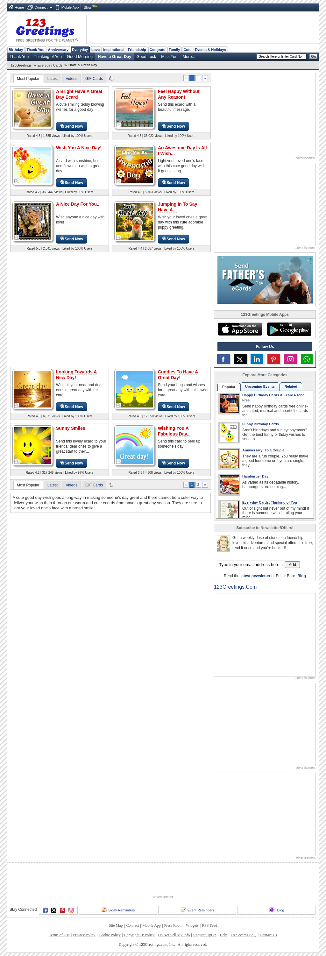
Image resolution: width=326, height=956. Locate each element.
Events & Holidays (210, 50)
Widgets (192, 925)
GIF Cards (94, 78)
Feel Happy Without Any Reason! (179, 94)
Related (291, 386)
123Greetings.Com (235, 587)
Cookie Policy (109, 935)
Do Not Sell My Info (174, 935)
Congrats (157, 50)
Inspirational (113, 50)
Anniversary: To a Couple (263, 450)
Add (292, 564)
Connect (40, 7)
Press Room (173, 925)
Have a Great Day (114, 56)
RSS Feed (209, 925)
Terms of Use (59, 935)
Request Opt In (204, 935)
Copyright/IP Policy (139, 935)
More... (189, 56)
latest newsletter (255, 576)
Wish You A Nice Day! (79, 147)
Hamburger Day (255, 476)
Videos (71, 78)
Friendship (137, 50)
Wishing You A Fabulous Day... (174, 431)
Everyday (80, 50)
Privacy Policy (84, 935)
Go (313, 56)
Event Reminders (197, 909)
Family (174, 50)
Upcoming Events (260, 386)
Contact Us (268, 935)
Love (95, 50)
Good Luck (146, 56)
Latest (52, 78)
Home (19, 7)
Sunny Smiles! (71, 428)
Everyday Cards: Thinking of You (269, 502)
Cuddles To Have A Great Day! (178, 374)
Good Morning (80, 56)
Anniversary (58, 50)
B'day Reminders (118, 909)
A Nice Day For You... (78, 204)
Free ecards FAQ (243, 935)
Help (223, 935)
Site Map (116, 925)
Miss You (169, 56)
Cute (187, 50)
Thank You (35, 50)
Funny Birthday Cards (260, 424)
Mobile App (70, 7)
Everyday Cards (50, 65)
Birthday (16, 50)
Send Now (71, 126)
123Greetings (21, 65)
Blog (87, 7)
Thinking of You (48, 56)
